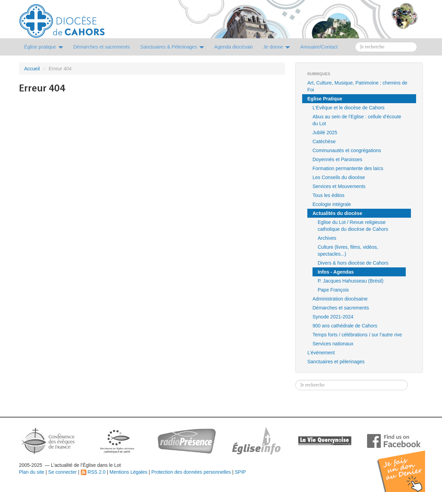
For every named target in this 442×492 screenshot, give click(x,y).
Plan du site (31, 472)
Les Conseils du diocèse (339, 177)
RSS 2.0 (93, 472)
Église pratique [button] (43, 47)
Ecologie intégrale (332, 204)
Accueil (32, 68)
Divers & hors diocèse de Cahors (353, 263)
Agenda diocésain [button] (233, 47)
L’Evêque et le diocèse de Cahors (349, 107)
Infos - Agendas (336, 272)
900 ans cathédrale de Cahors (345, 325)
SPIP (240, 472)
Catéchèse (324, 141)
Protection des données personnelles (191, 472)
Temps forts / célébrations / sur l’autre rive (357, 334)
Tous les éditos (329, 195)
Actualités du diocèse (337, 213)
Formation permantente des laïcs (348, 168)
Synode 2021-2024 (333, 316)
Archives (327, 238)
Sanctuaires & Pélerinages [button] (172, 47)
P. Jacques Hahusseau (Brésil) (350, 281)
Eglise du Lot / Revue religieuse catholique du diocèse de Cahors (353, 225)
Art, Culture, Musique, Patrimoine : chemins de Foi (357, 86)
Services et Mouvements (339, 186)
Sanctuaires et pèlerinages (336, 361)
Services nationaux (333, 343)
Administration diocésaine (340, 299)
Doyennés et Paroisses (337, 159)
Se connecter (62, 472)
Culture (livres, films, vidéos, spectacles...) (348, 250)
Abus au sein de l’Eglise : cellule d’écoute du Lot (357, 120)
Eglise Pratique (324, 98)
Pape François (333, 290)
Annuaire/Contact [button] (319, 47)
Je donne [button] (276, 47)
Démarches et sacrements (341, 308)
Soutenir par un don (407, 466)
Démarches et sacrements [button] (102, 47)
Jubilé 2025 (325, 132)
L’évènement (321, 352)
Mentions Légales (128, 472)
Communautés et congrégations (347, 150)
